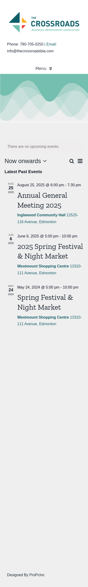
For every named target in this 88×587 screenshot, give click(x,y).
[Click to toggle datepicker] (27, 160)
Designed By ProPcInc (26, 575)
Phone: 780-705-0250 (25, 44)
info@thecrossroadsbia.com (30, 51)
